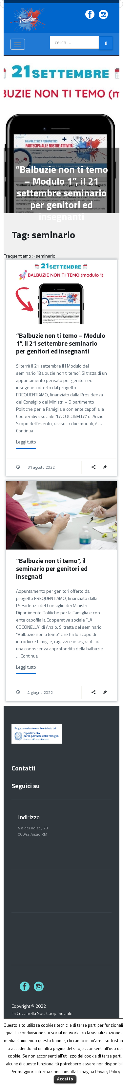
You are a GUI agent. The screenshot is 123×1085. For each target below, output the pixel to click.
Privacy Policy (107, 1071)
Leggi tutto (26, 441)
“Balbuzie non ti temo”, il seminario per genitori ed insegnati (52, 568)
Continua (24, 430)
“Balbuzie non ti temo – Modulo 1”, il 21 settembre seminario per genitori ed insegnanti (60, 343)
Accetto (65, 1079)
